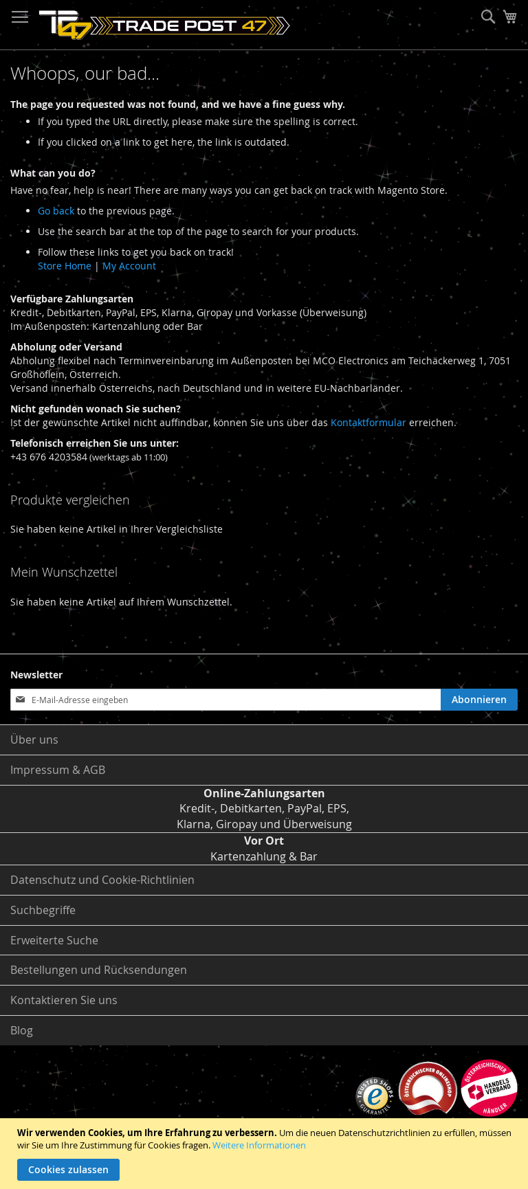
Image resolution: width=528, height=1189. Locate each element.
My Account (129, 265)
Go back (56, 210)
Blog (21, 1030)
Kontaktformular (368, 422)
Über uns (34, 739)
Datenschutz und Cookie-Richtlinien (102, 879)
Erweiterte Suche (54, 940)
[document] (265, 1153)
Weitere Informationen (259, 1145)
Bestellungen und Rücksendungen (98, 969)
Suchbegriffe (43, 910)
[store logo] (165, 25)
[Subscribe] (479, 700)
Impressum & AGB (57, 769)
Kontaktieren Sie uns (64, 1000)
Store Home (64, 265)
